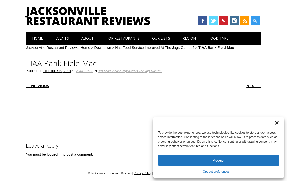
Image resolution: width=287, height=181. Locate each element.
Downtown (102, 48)
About (87, 38)
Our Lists (161, 38)
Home (37, 38)
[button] (276, 123)
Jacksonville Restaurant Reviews (88, 16)
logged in (54, 154)
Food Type (218, 38)
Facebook (202, 20)
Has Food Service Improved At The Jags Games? (154, 48)
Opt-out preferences (216, 172)
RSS (244, 20)
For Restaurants (123, 38)
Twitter (213, 20)
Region (189, 38)
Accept (218, 160)
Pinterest (223, 20)
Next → (253, 86)
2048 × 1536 (84, 71)
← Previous (37, 86)
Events (62, 38)
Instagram (234, 20)
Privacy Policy (142, 173)
